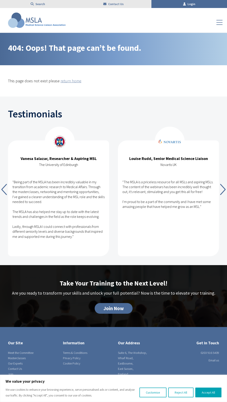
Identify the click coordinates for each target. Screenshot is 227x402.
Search (38, 4)
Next (223, 189)
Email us (214, 360)
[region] (113, 388)
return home (71, 80)
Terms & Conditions (75, 353)
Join (10, 374)
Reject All (181, 392)
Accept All (208, 392)
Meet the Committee (20, 353)
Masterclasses (17, 358)
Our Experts (15, 363)
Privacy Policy (71, 358)
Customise (153, 392)
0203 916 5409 (210, 353)
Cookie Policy (71, 363)
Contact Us (113, 4)
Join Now (114, 308)
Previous (4, 189)
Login (189, 4)
